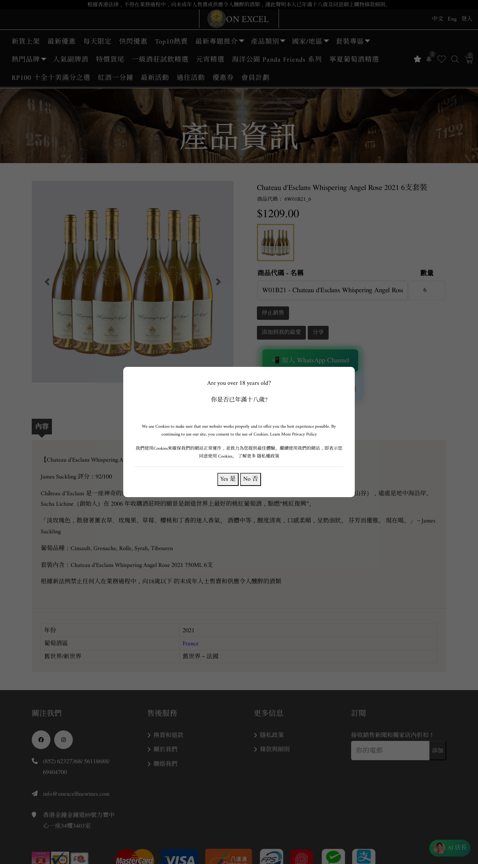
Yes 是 (228, 479)
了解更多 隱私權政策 (258, 456)
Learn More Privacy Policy (293, 434)
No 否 (250, 479)
